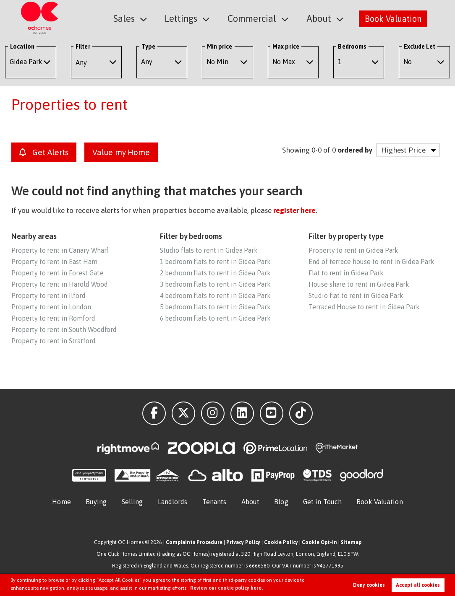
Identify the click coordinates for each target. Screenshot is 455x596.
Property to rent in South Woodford (64, 329)
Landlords (173, 501)
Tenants (214, 501)
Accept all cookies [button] (418, 585)
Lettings (188, 18)
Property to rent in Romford (53, 318)
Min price (220, 46)
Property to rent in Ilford (48, 295)
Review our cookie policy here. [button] (226, 588)
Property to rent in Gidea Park (353, 250)
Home (61, 501)
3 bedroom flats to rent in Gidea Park (215, 284)
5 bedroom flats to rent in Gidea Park (215, 307)
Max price (285, 46)
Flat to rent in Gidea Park (346, 273)
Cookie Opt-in (319, 542)
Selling (132, 501)
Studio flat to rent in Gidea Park (356, 295)
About (320, 18)
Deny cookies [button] (369, 585)
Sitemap (351, 542)
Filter (83, 46)
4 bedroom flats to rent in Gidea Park (215, 295)
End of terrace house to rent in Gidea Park (371, 261)
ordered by (354, 150)
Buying (96, 501)
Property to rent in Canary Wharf (60, 250)
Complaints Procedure (194, 542)
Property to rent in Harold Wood (59, 284)
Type (148, 46)
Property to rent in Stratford (53, 341)
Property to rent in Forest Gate (57, 273)
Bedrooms (352, 46)
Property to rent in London (51, 307)
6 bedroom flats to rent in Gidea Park (215, 318)
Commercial (256, 18)
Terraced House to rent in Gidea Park (364, 307)
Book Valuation (393, 18)
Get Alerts (43, 152)
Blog (281, 501)
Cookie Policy (281, 542)
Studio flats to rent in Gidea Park (209, 250)
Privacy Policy (243, 542)
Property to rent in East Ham (54, 261)
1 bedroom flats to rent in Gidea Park (215, 261)
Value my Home (121, 152)
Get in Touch (322, 501)
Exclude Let (419, 46)
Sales (133, 18)
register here (294, 210)
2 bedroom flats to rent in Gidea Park (215, 273)
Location (22, 46)
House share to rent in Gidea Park (359, 284)
